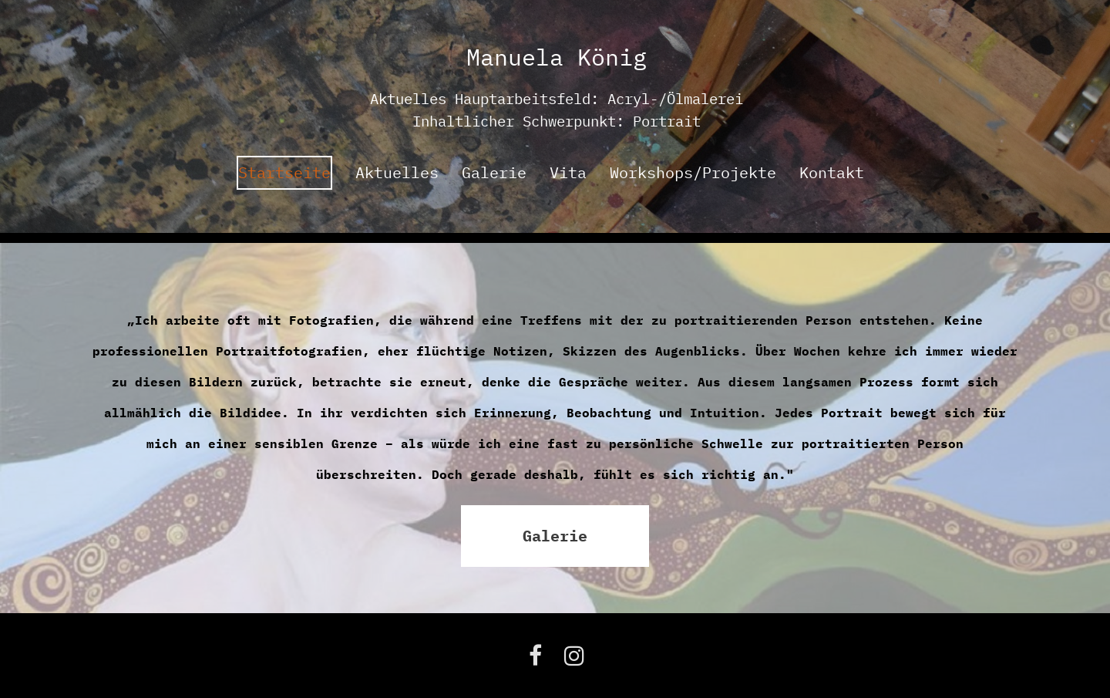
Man (487, 57)
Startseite (284, 172)
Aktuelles (397, 172)
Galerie (494, 172)
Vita (568, 172)
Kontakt (831, 172)
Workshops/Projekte (693, 172)
